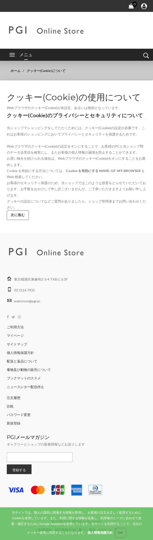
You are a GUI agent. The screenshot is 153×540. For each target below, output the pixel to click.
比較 (10, 406)
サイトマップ (17, 344)
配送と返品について (22, 361)
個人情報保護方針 (20, 353)
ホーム (15, 71)
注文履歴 (13, 398)
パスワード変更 (19, 415)
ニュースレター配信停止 (25, 387)
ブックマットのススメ (24, 378)
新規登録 (13, 423)
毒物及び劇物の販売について (29, 370)
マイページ (15, 335)
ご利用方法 (15, 327)
